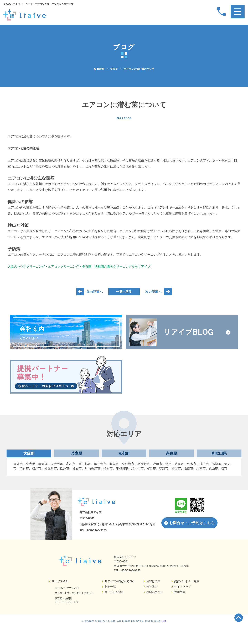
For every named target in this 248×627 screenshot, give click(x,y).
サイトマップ (182, 586)
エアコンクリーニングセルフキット (74, 593)
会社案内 (151, 586)
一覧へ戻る (124, 291)
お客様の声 (153, 581)
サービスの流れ (114, 592)
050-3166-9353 (97, 530)
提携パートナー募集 (186, 581)
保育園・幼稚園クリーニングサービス (67, 600)
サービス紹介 (60, 581)
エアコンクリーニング (67, 587)
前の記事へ (95, 292)
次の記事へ (153, 292)
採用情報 (179, 592)
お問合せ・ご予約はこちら (192, 523)
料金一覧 (110, 586)
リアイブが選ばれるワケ (120, 581)
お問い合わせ (154, 592)
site (164, 620)
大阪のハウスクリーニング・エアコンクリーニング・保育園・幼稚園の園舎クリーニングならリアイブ (79, 266)
